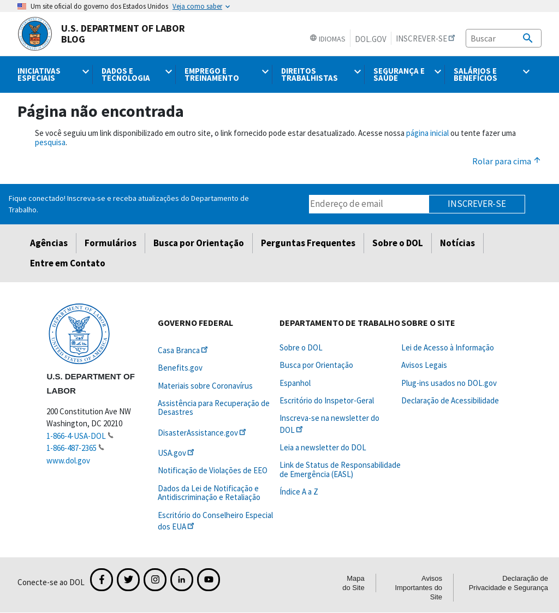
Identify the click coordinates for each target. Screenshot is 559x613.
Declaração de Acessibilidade (450, 400)
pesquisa (50, 142)
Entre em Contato (67, 263)
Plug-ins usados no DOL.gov (449, 383)
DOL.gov (370, 39)
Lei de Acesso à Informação (447, 347)
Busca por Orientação (198, 243)
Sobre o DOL (397, 243)
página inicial (427, 133)
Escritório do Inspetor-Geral (327, 400)
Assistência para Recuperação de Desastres (214, 407)
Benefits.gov (180, 367)
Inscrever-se (477, 204)
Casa (184, 350)
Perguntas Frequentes (308, 243)
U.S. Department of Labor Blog (101, 33)
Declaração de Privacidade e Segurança (508, 583)
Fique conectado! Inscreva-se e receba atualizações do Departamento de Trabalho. (129, 204)
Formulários (110, 243)
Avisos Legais (424, 365)
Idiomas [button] (328, 39)
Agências (49, 243)
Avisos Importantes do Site (418, 587)
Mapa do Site (353, 583)
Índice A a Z (299, 491)
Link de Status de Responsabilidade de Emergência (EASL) (340, 469)
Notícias (457, 243)
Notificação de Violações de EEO (212, 470)
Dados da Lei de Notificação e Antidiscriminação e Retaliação (209, 492)
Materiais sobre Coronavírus (205, 385)
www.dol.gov (68, 460)
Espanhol (295, 383)
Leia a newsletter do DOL (323, 447)
